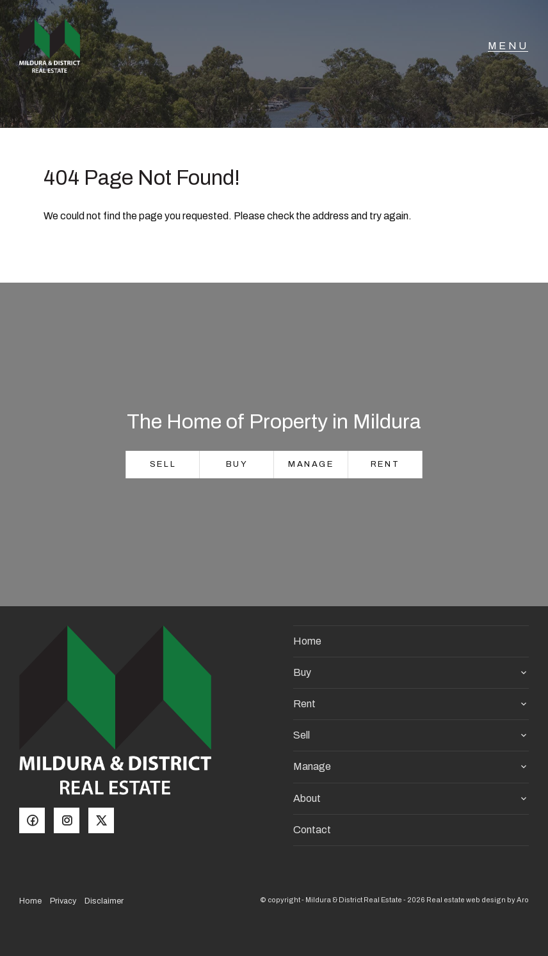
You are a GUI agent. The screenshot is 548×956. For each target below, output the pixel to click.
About (307, 798)
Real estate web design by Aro (477, 900)
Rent (385, 464)
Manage (311, 464)
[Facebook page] (36, 822)
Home (307, 641)
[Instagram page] (71, 822)
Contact (312, 829)
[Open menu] (508, 54)
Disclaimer (104, 901)
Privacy (63, 901)
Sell (163, 464)
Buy (237, 464)
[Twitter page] (104, 822)
